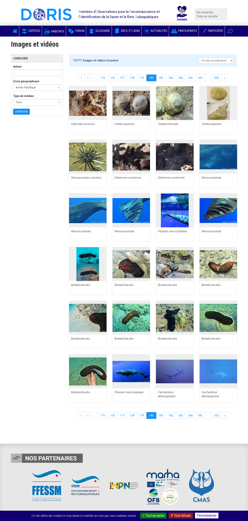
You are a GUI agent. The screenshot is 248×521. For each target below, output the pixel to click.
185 (200, 77)
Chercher (21, 111)
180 (151, 77)
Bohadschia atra (80, 285)
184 (190, 77)
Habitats (54, 31)
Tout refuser (181, 515)
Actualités (155, 30)
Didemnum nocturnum (127, 177)
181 (161, 77)
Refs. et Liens (126, 30)
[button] (230, 31)
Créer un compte (207, 16)
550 (216, 77)
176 (112, 77)
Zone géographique (26, 81)
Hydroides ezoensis (83, 124)
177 (122, 77)
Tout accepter (153, 515)
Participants (184, 30)
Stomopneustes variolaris (86, 177)
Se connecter (205, 12)
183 (180, 77)
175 (102, 77)
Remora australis (211, 177)
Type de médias (23, 96)
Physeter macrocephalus (172, 231)
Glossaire (99, 30)
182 (170, 77)
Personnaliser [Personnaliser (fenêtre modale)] (206, 515)
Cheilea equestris (124, 124)
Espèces (30, 30)
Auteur (17, 66)
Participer (211, 30)
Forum (76, 30)
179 (141, 77)
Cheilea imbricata (168, 124)
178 (132, 77)
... (94, 77)
